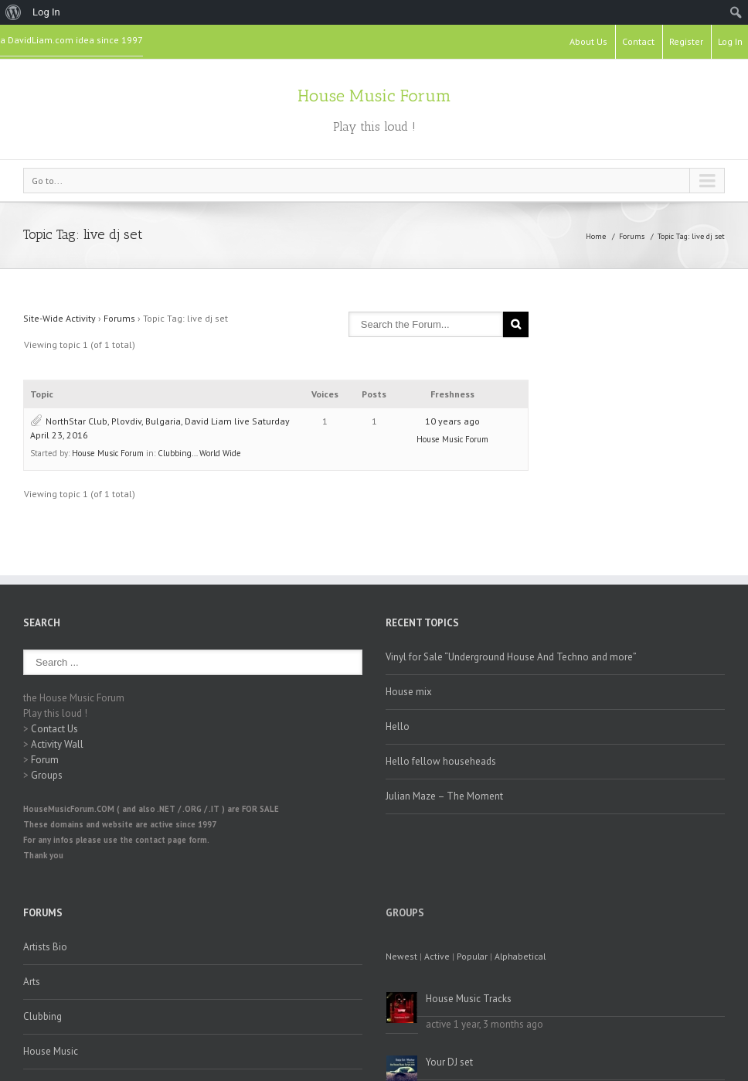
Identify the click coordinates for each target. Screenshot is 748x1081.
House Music (50, 1051)
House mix (409, 691)
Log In (730, 41)
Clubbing (42, 1016)
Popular (472, 956)
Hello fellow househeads (441, 761)
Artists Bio (45, 946)
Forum (45, 759)
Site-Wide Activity (59, 318)
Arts (31, 981)
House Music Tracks (469, 998)
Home (596, 236)
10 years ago (452, 421)
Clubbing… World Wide (199, 453)
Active (437, 956)
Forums (631, 236)
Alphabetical (520, 956)
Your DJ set (449, 1062)
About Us (588, 41)
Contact (638, 41)
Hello (398, 726)
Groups (47, 775)
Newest (401, 956)
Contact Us (54, 728)
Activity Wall (57, 744)
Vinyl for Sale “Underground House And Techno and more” (511, 656)
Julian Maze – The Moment (444, 796)
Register (686, 41)
